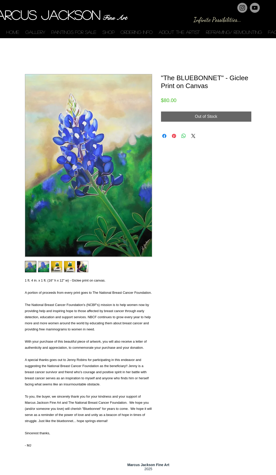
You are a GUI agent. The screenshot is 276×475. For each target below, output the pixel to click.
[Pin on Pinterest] (174, 136)
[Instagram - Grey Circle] (242, 8)
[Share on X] (193, 136)
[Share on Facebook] (164, 136)
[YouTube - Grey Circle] (255, 8)
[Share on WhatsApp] (184, 136)
